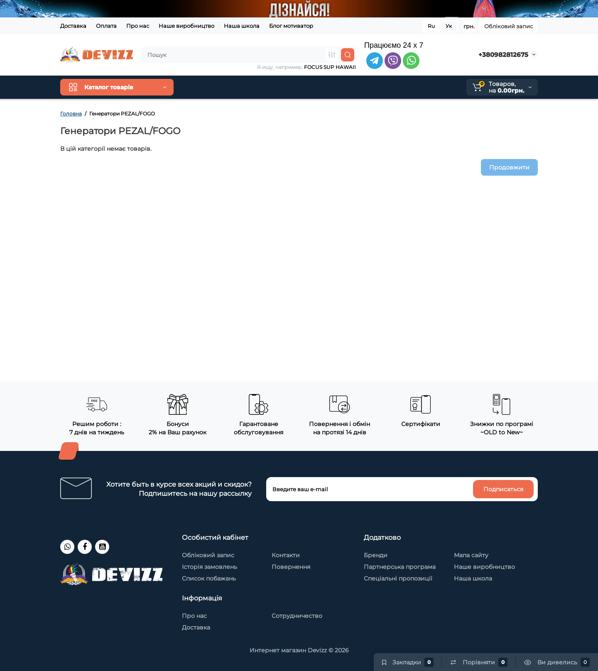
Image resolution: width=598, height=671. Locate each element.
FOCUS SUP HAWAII (330, 67)
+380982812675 (503, 55)
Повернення (291, 567)
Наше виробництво (186, 25)
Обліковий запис (508, 26)
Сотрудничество (297, 616)
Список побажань (209, 578)
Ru (431, 26)
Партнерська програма (400, 567)
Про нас (137, 25)
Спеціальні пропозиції (398, 578)
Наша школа (242, 25)
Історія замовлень (209, 567)
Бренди (375, 555)
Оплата (106, 25)
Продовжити (509, 167)
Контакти (286, 555)
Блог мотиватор (291, 25)
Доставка (73, 25)
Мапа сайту (471, 555)
